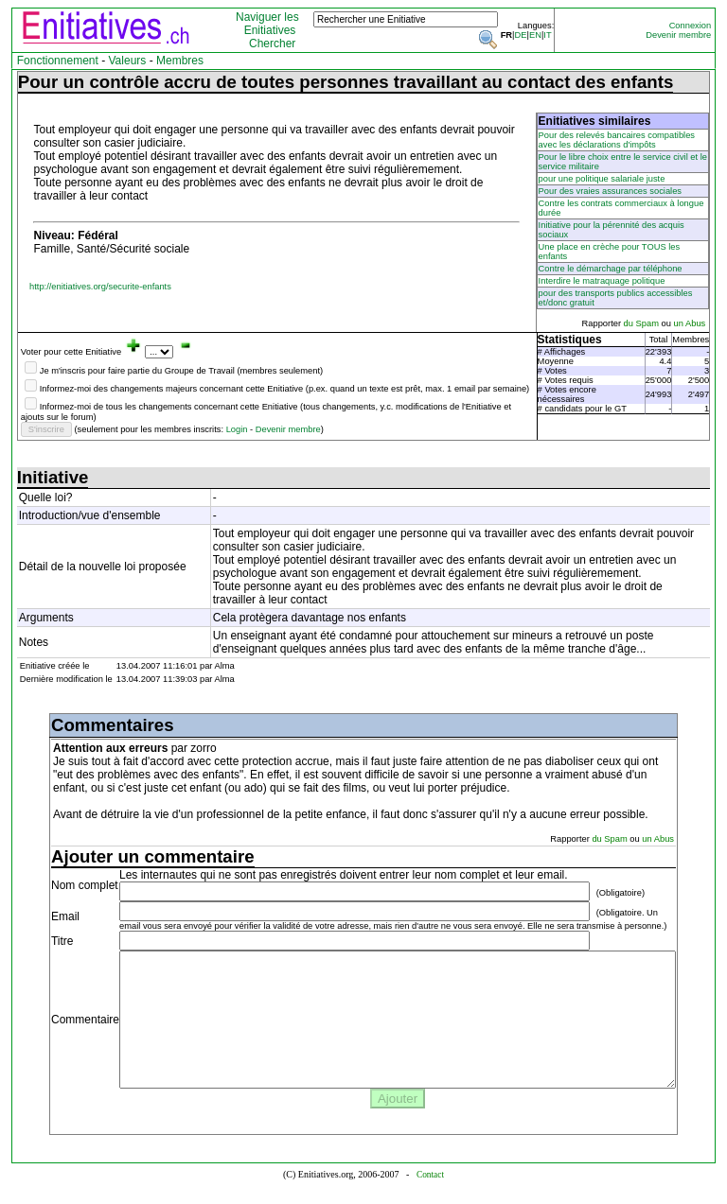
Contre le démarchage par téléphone (611, 268)
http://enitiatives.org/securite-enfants (100, 286)
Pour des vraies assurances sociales (610, 191)
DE (521, 35)
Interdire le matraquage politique (602, 281)
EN (535, 35)
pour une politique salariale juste (602, 178)
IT (547, 35)
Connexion (690, 25)
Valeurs (128, 60)
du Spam (643, 323)
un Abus (690, 323)
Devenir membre (678, 35)
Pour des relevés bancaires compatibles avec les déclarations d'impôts (617, 140)
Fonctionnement (57, 60)
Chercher (272, 43)
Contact (430, 1174)
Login (237, 429)
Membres (180, 60)
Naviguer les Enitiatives (267, 23)
